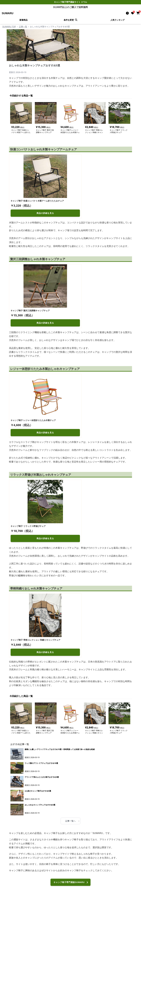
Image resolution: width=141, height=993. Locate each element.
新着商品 (23, 20)
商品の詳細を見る (45, 213)
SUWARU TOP (9, 26)
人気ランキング (117, 20)
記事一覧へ (72, 821)
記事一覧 (23, 26)
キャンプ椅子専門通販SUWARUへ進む (71, 883)
